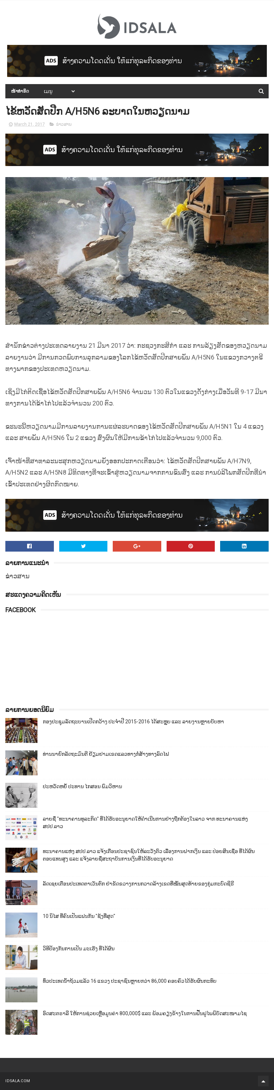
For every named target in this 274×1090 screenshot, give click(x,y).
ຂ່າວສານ (64, 124)
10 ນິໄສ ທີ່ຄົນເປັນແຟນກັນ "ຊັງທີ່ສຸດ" (79, 916)
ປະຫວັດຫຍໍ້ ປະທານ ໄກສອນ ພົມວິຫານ (82, 786)
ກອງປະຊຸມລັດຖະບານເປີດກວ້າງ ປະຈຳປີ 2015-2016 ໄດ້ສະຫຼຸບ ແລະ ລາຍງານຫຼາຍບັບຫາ (133, 721)
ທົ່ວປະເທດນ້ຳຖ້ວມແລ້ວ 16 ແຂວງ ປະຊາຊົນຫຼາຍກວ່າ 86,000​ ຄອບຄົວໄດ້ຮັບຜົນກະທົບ (130, 981)
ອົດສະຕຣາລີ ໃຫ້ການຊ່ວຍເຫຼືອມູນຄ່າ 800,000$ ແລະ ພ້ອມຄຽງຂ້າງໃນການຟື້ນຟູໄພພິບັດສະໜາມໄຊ (145, 1013)
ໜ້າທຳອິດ (20, 91)
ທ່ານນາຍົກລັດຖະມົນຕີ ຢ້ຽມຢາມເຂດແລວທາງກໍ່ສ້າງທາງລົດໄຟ (106, 754)
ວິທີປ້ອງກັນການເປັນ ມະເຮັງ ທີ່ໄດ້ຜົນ (79, 948)
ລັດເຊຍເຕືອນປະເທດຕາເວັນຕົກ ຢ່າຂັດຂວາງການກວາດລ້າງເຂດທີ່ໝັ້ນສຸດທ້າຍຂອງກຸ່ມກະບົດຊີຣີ (138, 884)
